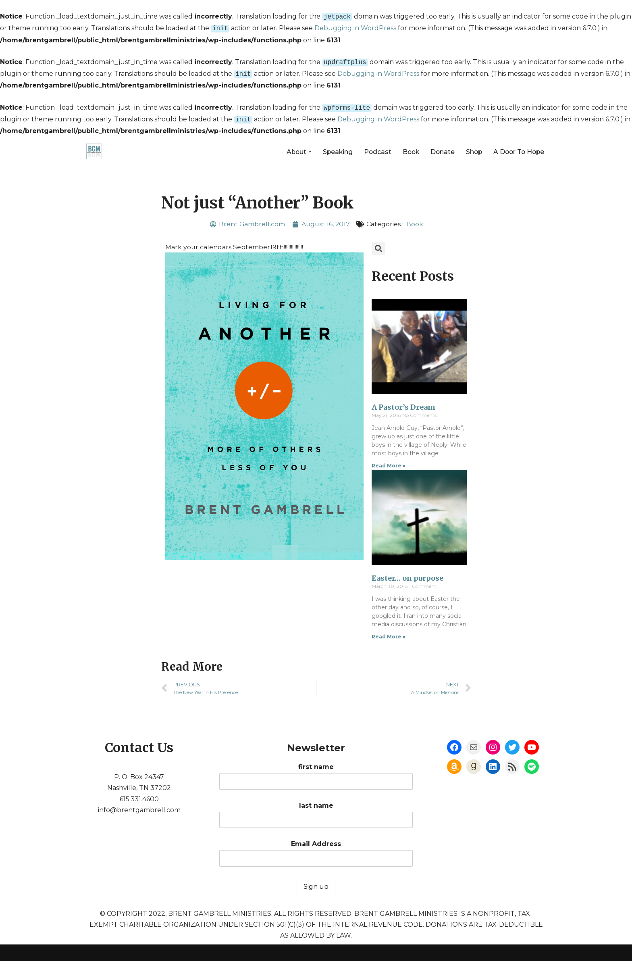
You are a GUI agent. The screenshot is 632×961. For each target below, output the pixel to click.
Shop (471, 146)
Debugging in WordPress (355, 27)
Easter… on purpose (407, 573)
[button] (304, 146)
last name (316, 933)
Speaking (332, 146)
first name (316, 894)
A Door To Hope (517, 146)
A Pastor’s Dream (403, 402)
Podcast (373, 146)
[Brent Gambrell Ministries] (94, 146)
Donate (439, 146)
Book (407, 146)
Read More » (388, 461)
